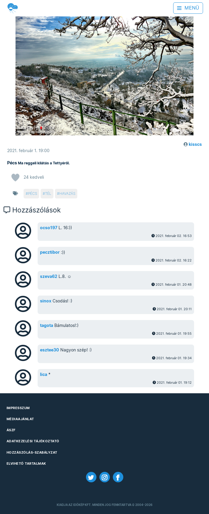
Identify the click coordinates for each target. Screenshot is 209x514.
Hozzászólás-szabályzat (32, 452)
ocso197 (48, 227)
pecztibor (50, 252)
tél (48, 193)
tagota (46, 325)
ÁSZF (11, 430)
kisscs (195, 144)
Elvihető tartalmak (26, 463)
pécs (32, 193)
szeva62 (48, 276)
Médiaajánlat (20, 419)
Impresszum (18, 408)
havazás (67, 193)
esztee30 (49, 350)
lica (43, 374)
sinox (45, 301)
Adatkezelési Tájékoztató (33, 441)
